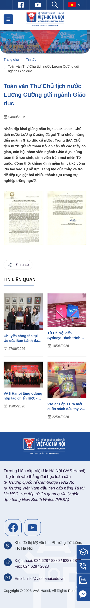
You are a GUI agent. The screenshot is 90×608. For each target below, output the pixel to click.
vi (74, 4)
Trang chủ (11, 59)
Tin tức (31, 59)
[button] (8, 19)
